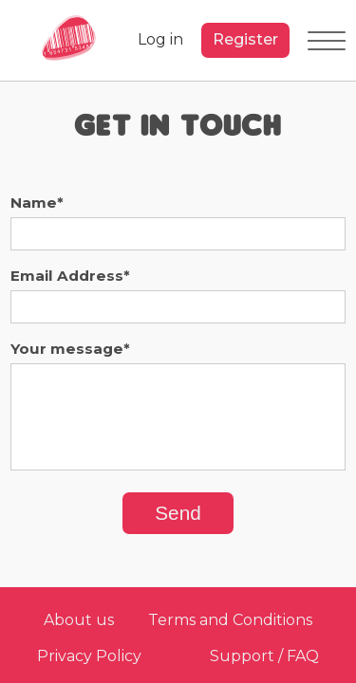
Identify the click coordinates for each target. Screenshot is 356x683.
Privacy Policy (89, 656)
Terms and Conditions (230, 620)
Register (245, 39)
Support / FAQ (264, 656)
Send (178, 513)
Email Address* (70, 276)
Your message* (70, 349)
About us (79, 620)
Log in (160, 39)
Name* (37, 203)
